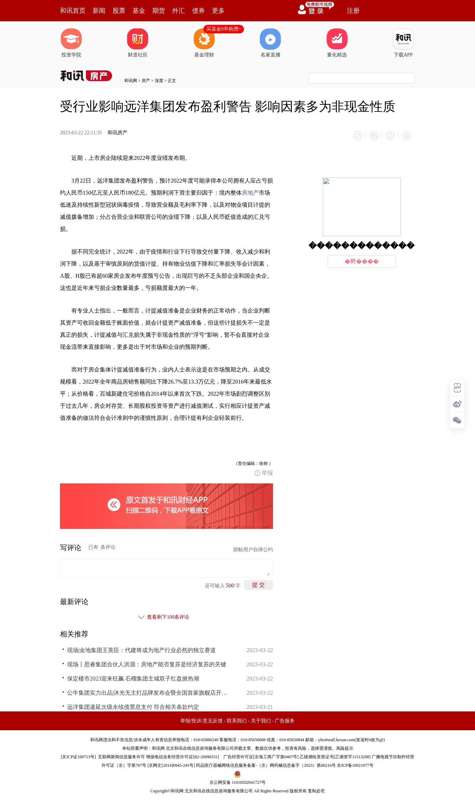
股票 (119, 10)
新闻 (99, 10)
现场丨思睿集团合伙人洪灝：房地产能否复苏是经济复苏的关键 (146, 663)
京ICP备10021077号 (355, 764)
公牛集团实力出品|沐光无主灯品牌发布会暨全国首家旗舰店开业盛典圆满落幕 (148, 692)
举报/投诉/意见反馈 (201, 719)
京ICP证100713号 (78, 755)
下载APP (403, 43)
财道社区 (137, 43)
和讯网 (130, 80)
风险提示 (344, 747)
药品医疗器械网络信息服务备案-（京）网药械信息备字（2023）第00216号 (266, 764)
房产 (146, 80)
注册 (353, 10)
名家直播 (270, 43)
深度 (159, 80)
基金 (138, 10)
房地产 (250, 192)
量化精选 (337, 43)
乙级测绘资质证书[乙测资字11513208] (335, 755)
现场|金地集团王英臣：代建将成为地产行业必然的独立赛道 (141, 649)
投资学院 (71, 43)
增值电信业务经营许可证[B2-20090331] (182, 755)
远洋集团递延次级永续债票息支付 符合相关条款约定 (133, 706)
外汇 (178, 10)
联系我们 (237, 719)
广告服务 (285, 719)
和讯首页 (73, 10)
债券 (198, 10)
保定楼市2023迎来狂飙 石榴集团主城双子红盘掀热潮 (133, 677)
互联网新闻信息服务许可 (121, 755)
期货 (158, 10)
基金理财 (204, 43)
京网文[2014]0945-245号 (171, 764)
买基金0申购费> (223, 29)
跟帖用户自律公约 (253, 548)
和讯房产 (117, 132)
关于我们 (261, 719)
